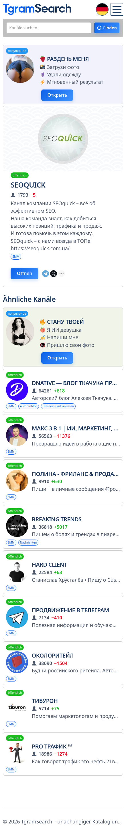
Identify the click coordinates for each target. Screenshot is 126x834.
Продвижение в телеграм (70, 629)
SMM (17, 262)
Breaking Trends (56, 535)
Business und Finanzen (72, 418)
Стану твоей (61, 331)
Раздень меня (63, 61)
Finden (108, 29)
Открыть (61, 99)
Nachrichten (34, 559)
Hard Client (49, 582)
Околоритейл (53, 676)
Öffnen (27, 281)
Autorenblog (34, 418)
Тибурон (45, 723)
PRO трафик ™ (52, 770)
